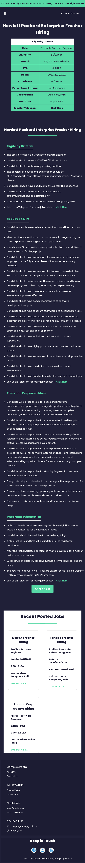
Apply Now (42, 589)
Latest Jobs (12, 794)
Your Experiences (15, 808)
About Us (11, 771)
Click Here (56, 108)
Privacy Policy (13, 790)
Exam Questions (15, 812)
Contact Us (12, 776)
